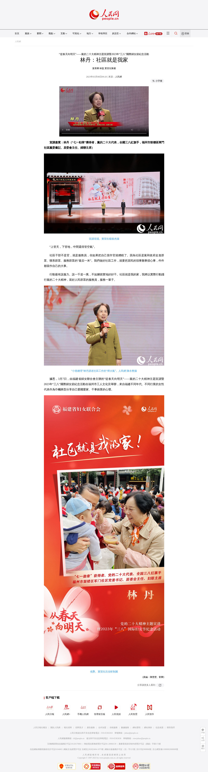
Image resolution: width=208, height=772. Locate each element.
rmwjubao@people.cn (141, 738)
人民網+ (66, 708)
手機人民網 (83, 708)
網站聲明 (136, 727)
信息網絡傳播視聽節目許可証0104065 (46, 749)
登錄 (187, 33)
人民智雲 (133, 708)
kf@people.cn (78, 738)
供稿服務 (113, 727)
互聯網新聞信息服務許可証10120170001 (64, 744)
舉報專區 (102, 33)
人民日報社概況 (40, 727)
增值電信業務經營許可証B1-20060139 (100, 744)
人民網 (18, 41)
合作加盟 (102, 727)
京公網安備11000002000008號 (165, 749)
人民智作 (149, 708)
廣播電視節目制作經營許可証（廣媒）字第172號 (140, 744)
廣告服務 (91, 727)
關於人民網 (55, 727)
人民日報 (50, 708)
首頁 (17, 33)
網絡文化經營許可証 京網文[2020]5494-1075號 (83, 749)
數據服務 (125, 727)
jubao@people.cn (131, 733)
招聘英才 (79, 727)
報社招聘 (68, 727)
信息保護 (159, 727)
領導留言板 (99, 708)
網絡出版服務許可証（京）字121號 (120, 749)
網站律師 (148, 727)
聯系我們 (171, 727)
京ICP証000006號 (143, 749)
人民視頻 (116, 708)
